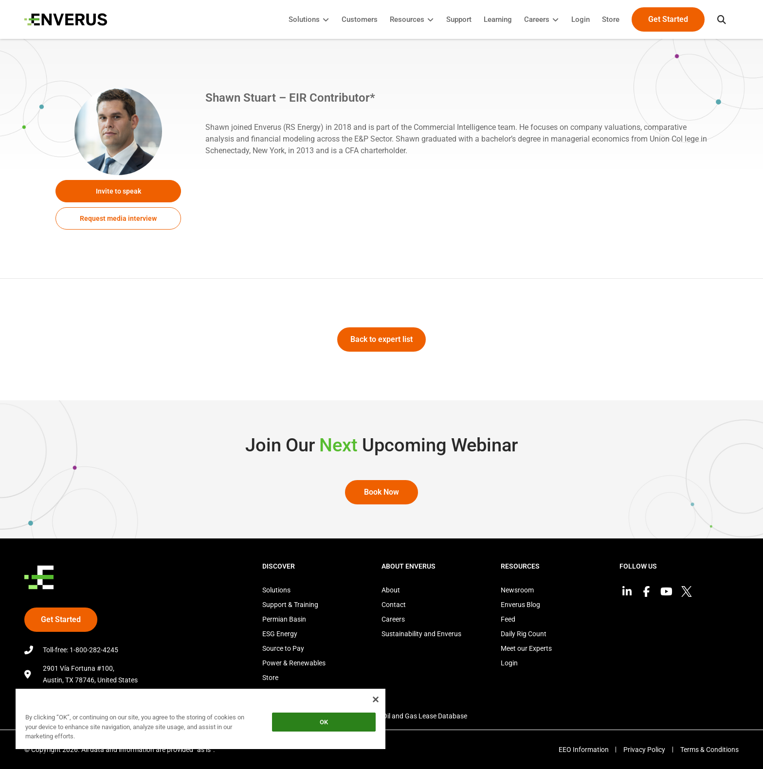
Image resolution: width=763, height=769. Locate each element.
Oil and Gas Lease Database (424, 716)
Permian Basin (284, 619)
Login (509, 663)
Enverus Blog (520, 604)
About (391, 590)
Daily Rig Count (523, 634)
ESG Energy (279, 634)
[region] (200, 720)
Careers (393, 619)
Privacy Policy (644, 749)
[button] (721, 19)
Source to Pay (283, 648)
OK (324, 722)
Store (270, 677)
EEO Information (583, 749)
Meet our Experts (526, 648)
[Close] (376, 699)
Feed (508, 619)
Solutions (276, 590)
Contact (394, 604)
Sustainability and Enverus (421, 634)
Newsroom (517, 590)
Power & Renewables (294, 663)
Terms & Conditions (709, 749)
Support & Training (290, 604)
